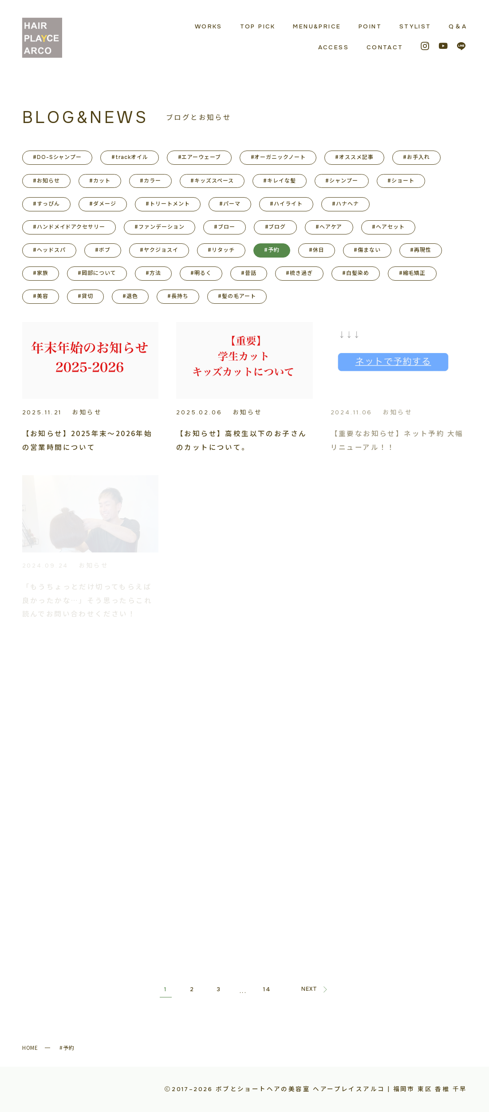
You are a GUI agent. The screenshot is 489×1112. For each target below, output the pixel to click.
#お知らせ (46, 180)
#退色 (130, 296)
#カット (99, 180)
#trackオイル (130, 157)
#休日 (316, 250)
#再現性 (420, 250)
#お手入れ (416, 157)
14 (267, 989)
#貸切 (85, 296)
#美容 (40, 296)
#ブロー (224, 226)
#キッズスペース (212, 180)
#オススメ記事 (354, 157)
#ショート (400, 180)
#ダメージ (102, 203)
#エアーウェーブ (199, 157)
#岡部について (97, 273)
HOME (30, 1047)
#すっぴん (46, 203)
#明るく (201, 273)
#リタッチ (221, 250)
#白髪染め (355, 273)
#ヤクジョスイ (159, 250)
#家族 (40, 273)
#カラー (150, 180)
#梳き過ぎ (299, 273)
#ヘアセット (388, 226)
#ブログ (275, 226)
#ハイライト (286, 203)
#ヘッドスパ (49, 250)
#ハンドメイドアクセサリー (69, 226)
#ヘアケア (329, 226)
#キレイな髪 (279, 180)
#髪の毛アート (237, 296)
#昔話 (248, 273)
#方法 (153, 273)
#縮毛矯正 (412, 273)
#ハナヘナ (345, 203)
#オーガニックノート (278, 157)
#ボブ (102, 250)
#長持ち (178, 296)
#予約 (272, 250)
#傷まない (367, 250)
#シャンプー (341, 180)
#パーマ (230, 203)
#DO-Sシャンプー (57, 157)
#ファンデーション (159, 226)
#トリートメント (168, 203)
